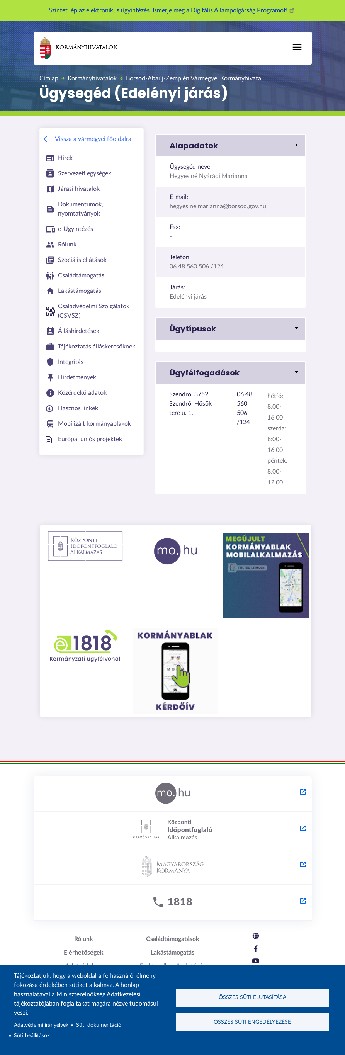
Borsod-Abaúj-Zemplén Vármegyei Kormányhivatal (194, 78)
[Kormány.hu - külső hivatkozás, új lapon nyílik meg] (173, 866)
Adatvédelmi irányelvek (41, 1025)
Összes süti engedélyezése (252, 1022)
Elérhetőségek (84, 953)
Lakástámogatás (172, 953)
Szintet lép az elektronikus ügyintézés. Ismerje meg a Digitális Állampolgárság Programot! (173, 10)
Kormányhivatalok (78, 48)
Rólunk (83, 939)
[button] (230, 145)
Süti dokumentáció (98, 1025)
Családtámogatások (172, 939)
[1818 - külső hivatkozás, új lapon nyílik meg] (173, 903)
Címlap (48, 78)
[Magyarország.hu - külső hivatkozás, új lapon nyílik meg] (173, 794)
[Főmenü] (297, 47)
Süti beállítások (32, 1035)
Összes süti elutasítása (252, 997)
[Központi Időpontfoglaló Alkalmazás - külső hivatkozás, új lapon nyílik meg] (173, 830)
